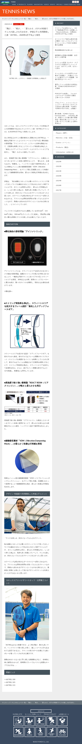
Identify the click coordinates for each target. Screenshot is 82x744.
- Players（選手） (61, 133)
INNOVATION (38, 4)
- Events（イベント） (63, 142)
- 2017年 (58, 190)
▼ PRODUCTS (21, 4)
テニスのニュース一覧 (19, 19)
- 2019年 (58, 180)
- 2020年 (58, 176)
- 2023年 (58, 161)
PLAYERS (30, 4)
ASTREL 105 (10, 682)
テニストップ (6, 19)
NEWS (14, 4)
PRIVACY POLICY (50, 714)
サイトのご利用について (33, 714)
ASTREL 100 (10, 679)
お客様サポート (64, 714)
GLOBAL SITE (17, 714)
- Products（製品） (62, 147)
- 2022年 (58, 166)
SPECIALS (59, 4)
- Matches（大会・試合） (64, 138)
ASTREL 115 (10, 685)
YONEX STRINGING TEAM (72, 4)
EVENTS (52, 4)
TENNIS (13, 2)
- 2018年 (58, 185)
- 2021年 (58, 171)
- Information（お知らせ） (65, 152)
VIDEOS (46, 4)
